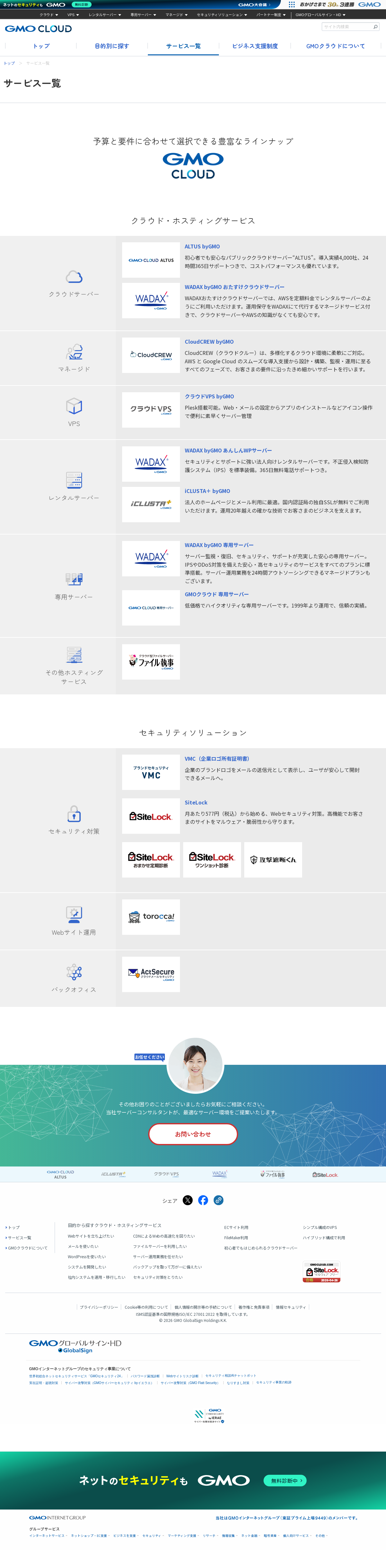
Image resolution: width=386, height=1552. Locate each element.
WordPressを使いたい (87, 1257)
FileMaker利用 (236, 1238)
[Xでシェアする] (188, 1201)
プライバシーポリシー (99, 1308)
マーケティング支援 (182, 1537)
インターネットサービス (47, 1537)
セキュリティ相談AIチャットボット (230, 1377)
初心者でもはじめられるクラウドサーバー (261, 1249)
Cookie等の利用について (146, 1308)
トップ (40, 46)
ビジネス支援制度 (255, 46)
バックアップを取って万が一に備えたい (167, 1268)
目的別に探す (111, 46)
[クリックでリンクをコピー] (218, 1201)
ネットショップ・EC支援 (89, 1537)
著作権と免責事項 (253, 1308)
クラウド (47, 15)
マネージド (174, 15)
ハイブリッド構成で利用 (324, 1238)
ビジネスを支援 (124, 1537)
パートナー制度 (268, 15)
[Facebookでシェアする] (203, 1201)
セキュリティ (151, 1537)
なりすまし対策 (238, 1384)
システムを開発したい (87, 1268)
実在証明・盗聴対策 (43, 1384)
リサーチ (209, 1537)
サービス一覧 (183, 46)
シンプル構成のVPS (320, 1228)
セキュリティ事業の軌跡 (274, 1383)
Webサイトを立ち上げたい (91, 1237)
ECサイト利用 (236, 1228)
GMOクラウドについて (335, 46)
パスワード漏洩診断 (145, 1377)
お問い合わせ (192, 1135)
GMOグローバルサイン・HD (318, 15)
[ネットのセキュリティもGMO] (49, 4)
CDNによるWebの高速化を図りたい (164, 1237)
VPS (71, 15)
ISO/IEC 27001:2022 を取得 (203, 1315)
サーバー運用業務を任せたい (158, 1257)
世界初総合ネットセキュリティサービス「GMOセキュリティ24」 (76, 1377)
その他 (320, 1537)
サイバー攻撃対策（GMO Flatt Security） (190, 1384)
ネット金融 (249, 1537)
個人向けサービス (296, 1537)
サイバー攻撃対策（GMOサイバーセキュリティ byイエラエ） (109, 1384)
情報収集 (228, 1537)
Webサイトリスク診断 (182, 1377)
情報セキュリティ (291, 1308)
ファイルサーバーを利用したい (160, 1247)
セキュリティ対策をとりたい (158, 1278)
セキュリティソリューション (220, 15)
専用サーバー (141, 15)
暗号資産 (270, 1537)
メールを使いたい (83, 1247)
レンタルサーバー (102, 15)
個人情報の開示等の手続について (203, 1308)
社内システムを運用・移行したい (97, 1278)
